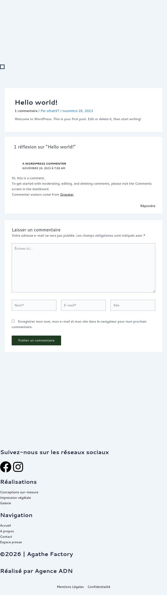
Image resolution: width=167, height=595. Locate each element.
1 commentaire (26, 110)
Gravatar (66, 194)
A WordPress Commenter (44, 164)
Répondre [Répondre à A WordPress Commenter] (147, 205)
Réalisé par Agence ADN (36, 571)
